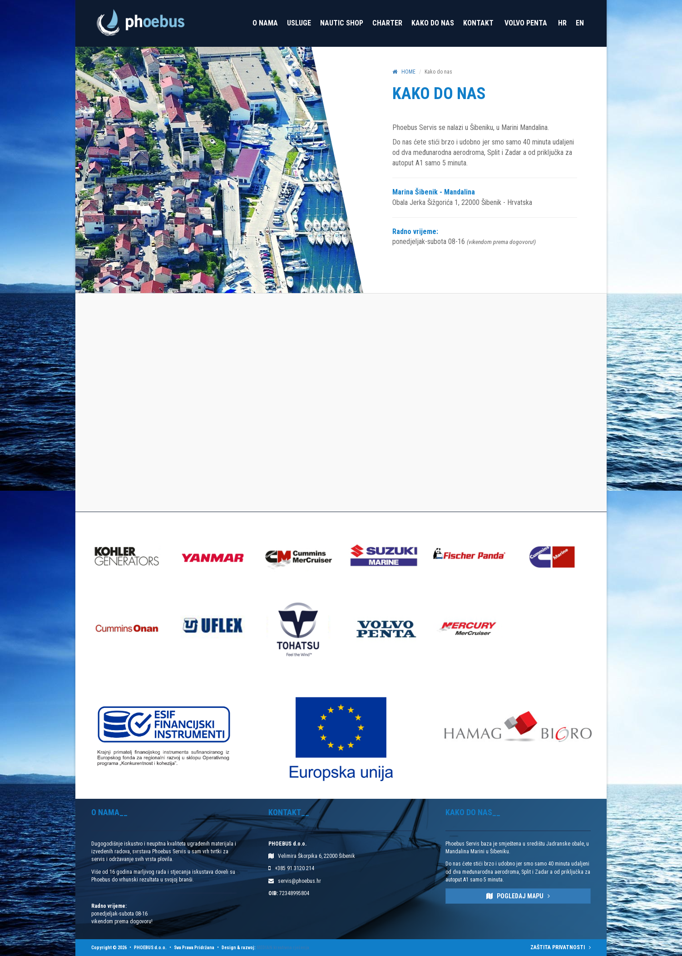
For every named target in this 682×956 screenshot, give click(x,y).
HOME (403, 72)
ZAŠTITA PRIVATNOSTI (560, 947)
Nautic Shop (341, 23)
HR (562, 23)
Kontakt (478, 23)
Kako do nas (432, 23)
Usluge (299, 23)
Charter (387, 23)
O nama (265, 23)
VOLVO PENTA (525, 23)
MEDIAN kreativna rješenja (283, 947)
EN (580, 23)
